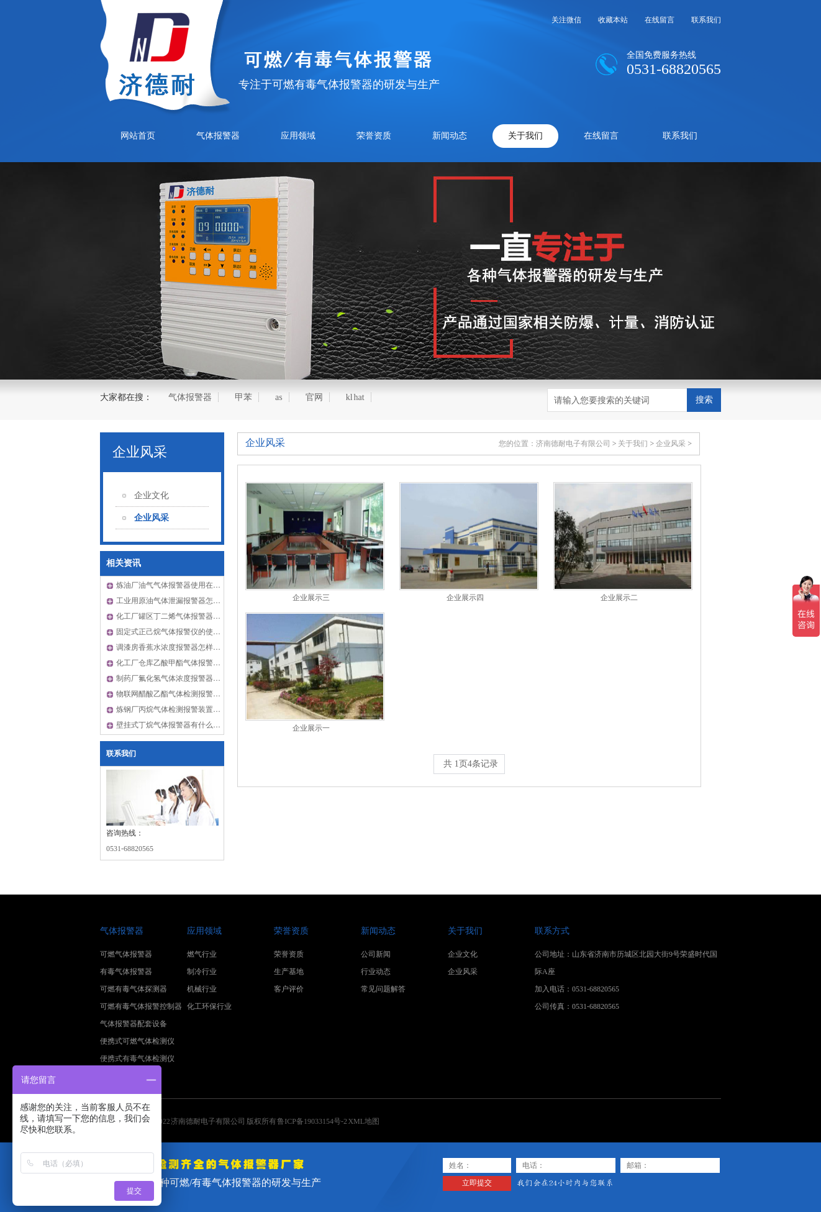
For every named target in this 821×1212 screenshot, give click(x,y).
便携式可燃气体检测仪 (137, 1041)
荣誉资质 (373, 135)
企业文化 (151, 495)
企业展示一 (311, 728)
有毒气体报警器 (126, 971)
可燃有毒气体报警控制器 (141, 1006)
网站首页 (137, 135)
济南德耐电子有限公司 (573, 443)
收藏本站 (613, 20)
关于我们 (525, 135)
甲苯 (243, 397)
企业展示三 (311, 597)
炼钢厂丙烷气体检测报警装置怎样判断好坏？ (190, 709)
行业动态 (376, 971)
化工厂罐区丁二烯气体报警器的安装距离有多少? (196, 616)
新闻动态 (449, 135)
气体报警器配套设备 (133, 1023)
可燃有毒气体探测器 (133, 989)
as (279, 397)
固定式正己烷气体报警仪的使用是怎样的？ (187, 631)
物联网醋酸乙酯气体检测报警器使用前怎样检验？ (198, 694)
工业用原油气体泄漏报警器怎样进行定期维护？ (194, 600)
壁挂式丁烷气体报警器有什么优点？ (175, 725)
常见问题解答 (383, 989)
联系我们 (706, 20)
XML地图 (363, 1121)
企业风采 (139, 452)
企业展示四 (465, 597)
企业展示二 (619, 597)
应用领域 (298, 135)
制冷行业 (202, 971)
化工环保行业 (209, 1006)
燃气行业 (202, 954)
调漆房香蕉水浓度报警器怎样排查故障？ (183, 647)
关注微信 (566, 20)
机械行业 (202, 989)
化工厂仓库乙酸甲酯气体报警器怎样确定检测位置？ (202, 662)
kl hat (355, 397)
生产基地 (289, 971)
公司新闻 (376, 954)
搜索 (704, 399)
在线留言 (659, 20)
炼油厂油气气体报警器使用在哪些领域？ (183, 585)
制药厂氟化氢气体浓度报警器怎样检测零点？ (190, 678)
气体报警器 (218, 135)
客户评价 (289, 989)
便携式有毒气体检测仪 (137, 1058)
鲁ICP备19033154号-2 (312, 1121)
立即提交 (477, 1182)
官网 (314, 397)
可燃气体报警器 (126, 954)
